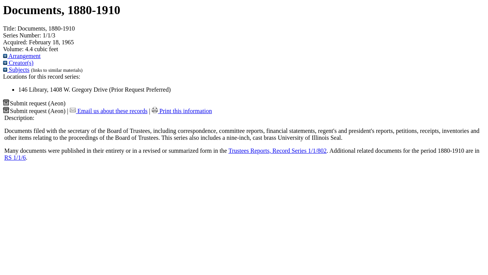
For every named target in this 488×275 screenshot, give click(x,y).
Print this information (182, 111)
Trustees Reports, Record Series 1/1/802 (277, 150)
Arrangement (22, 56)
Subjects (16, 69)
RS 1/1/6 (15, 157)
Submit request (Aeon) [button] (34, 103)
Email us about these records (109, 111)
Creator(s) (18, 63)
